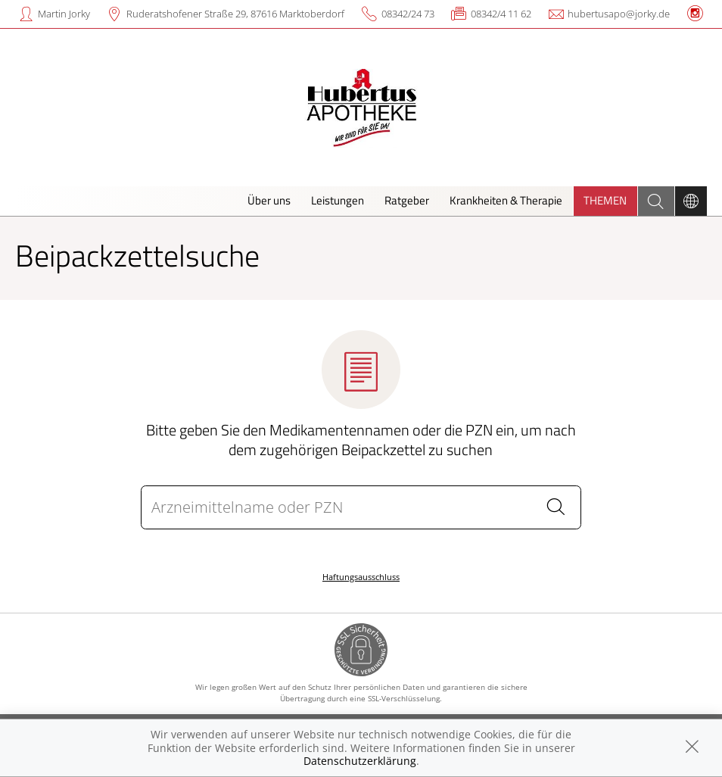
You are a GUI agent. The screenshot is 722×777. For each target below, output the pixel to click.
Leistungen (337, 200)
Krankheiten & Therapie (506, 200)
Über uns (269, 200)
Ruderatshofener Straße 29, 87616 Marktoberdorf (235, 13)
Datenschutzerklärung (359, 761)
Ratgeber (406, 200)
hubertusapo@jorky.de (619, 13)
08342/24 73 (407, 13)
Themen (605, 200)
